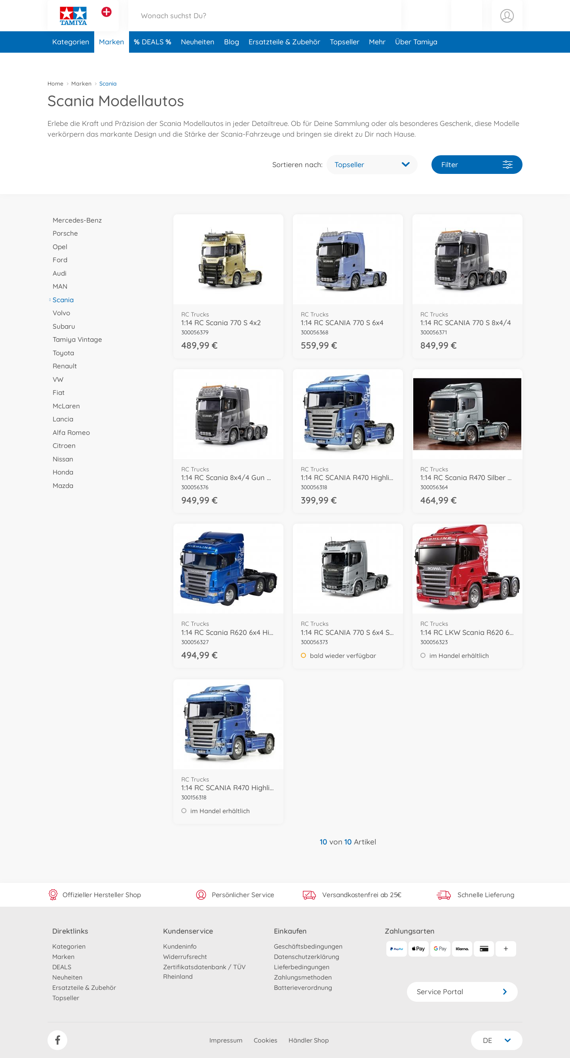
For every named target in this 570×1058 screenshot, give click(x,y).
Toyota (61, 353)
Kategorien (70, 60)
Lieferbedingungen (301, 967)
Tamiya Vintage (75, 339)
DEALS (153, 60)
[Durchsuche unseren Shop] (264, 25)
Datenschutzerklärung (306, 957)
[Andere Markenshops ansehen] (106, 21)
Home (55, 83)
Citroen (62, 445)
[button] (466, 25)
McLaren (64, 406)
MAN (57, 286)
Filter (477, 165)
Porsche (63, 233)
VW (55, 379)
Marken (111, 60)
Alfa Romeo (69, 432)
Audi (57, 273)
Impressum (226, 1040)
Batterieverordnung (303, 987)
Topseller (344, 60)
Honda (60, 472)
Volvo (59, 313)
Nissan (60, 459)
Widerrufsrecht (185, 957)
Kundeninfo (180, 946)
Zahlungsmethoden (303, 977)
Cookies (265, 1040)
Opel (57, 246)
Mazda (60, 485)
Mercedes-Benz (75, 220)
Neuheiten (198, 60)
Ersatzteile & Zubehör (284, 60)
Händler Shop (309, 1040)
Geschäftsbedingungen (308, 946)
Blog (231, 60)
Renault (62, 366)
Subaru (61, 326)
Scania (61, 299)
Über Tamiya (416, 60)
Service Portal (462, 991)
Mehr (377, 60)
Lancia (60, 419)
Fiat (56, 392)
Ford (57, 259)
